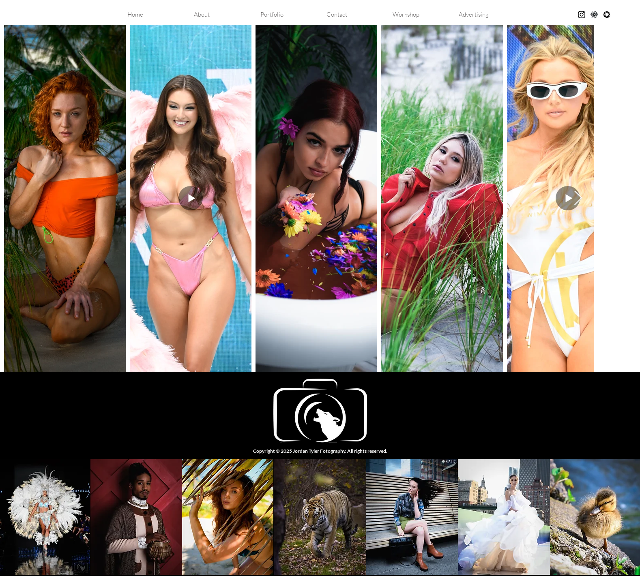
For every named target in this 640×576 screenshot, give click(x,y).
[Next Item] (578, 198)
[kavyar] (594, 14)
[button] (287, 14)
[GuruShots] (607, 14)
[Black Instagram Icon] (581, 14)
